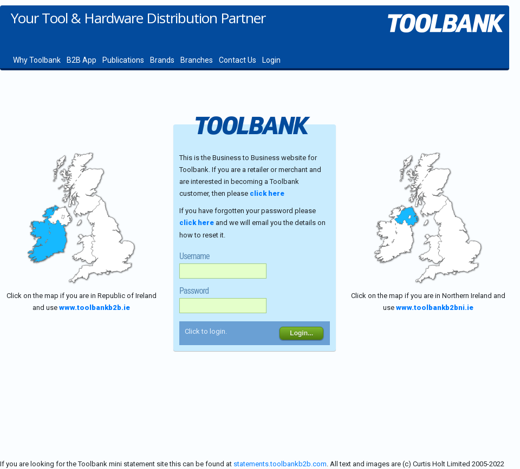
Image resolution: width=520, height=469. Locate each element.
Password (194, 291)
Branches (196, 60)
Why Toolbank (37, 60)
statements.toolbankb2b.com (280, 464)
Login (271, 60)
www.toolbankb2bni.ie (434, 307)
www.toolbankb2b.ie (94, 307)
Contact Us (237, 60)
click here (267, 193)
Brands (162, 60)
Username (194, 256)
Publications (123, 60)
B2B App (81, 60)
